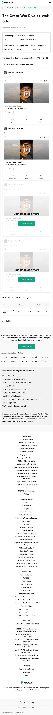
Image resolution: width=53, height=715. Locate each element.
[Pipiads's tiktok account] (28, 702)
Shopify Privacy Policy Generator (26, 470)
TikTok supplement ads (10, 403)
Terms (24, 707)
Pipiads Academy (26, 590)
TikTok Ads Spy (26, 506)
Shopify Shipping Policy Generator (26, 485)
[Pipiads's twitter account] (24, 702)
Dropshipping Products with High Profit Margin (26, 544)
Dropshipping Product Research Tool (26, 536)
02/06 (26, 609)
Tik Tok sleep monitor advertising (14, 393)
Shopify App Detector (26, 452)
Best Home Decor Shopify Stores (26, 566)
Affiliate (26, 494)
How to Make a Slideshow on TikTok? (26, 655)
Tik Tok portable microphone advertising (17, 382)
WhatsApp (26, 672)
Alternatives (26, 521)
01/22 (33, 609)
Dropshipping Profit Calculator (26, 464)
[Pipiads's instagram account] (32, 702)
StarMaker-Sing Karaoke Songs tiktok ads (16, 361)
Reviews (26, 524)
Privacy (19, 707)
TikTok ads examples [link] (13, 8)
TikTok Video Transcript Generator (26, 518)
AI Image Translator (26, 527)
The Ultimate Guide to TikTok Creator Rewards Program (26, 635)
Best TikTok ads (26, 584)
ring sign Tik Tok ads (9, 386)
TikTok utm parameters (26, 442)
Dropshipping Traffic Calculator (26, 455)
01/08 (26, 615)
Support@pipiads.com (26, 669)
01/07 (33, 615)
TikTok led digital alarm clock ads (14, 406)
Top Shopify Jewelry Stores (26, 557)
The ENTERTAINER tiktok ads (6, 361)
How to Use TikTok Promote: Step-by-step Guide (26, 641)
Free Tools (26, 488)
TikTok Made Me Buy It (26, 548)
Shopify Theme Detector (26, 449)
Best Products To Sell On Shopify (26, 563)
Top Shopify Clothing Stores (26, 560)
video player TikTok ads (10, 376)
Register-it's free (26, 223)
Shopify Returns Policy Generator (26, 482)
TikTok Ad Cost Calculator (26, 461)
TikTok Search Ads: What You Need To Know (26, 625)
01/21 (20, 612)
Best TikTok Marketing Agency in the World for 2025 (26, 646)
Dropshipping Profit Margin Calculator (26, 467)
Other (37, 603)
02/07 (20, 609)
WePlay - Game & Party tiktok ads (26, 361)
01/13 (26, 612)
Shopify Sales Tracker (26, 439)
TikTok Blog (26, 578)
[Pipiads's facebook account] (20, 702)
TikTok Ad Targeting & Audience (26, 445)
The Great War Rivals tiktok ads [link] (31, 8)
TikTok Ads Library (26, 512)
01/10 (33, 612)
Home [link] (3, 8)
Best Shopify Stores (26, 551)
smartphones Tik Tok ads (11, 396)
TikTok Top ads (26, 581)
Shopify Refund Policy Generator (26, 473)
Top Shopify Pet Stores (26, 554)
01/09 (20, 615)
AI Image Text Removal (26, 530)
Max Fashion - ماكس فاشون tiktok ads (6, 357)
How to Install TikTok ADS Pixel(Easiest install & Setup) (26, 659)
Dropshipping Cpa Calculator (26, 458)
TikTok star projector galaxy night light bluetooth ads (21, 399)
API (26, 675)
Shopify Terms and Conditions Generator (26, 478)
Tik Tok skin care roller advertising (14, 389)
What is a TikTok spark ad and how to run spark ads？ (27, 651)
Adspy (26, 502)
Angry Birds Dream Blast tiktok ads (26, 357)
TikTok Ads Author (26, 587)
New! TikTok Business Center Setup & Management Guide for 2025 (26, 630)
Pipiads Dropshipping (26, 540)
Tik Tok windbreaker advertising (13, 379)
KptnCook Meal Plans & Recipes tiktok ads (16, 357)
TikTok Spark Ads (26, 509)
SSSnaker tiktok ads (37, 357)
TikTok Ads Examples (26, 575)
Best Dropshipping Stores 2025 (26, 533)
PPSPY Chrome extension (26, 491)
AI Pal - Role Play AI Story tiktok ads (47, 357)
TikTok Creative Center (26, 515)
